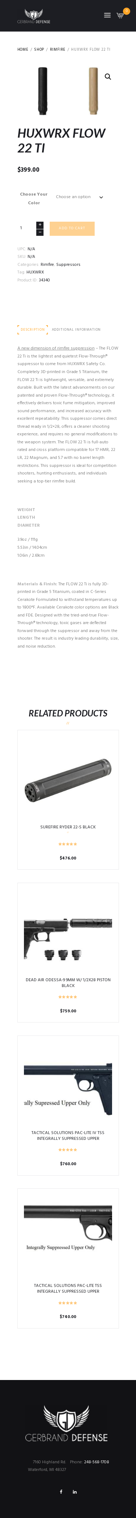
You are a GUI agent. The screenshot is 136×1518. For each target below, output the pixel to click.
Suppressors (68, 264)
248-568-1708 (96, 1462)
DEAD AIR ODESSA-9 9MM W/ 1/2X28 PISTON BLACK (68, 983)
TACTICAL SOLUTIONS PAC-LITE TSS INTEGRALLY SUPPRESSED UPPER (68, 1288)
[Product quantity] (30, 228)
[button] (108, 76)
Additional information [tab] (76, 330)
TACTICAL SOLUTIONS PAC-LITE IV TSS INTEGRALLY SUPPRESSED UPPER (68, 1135)
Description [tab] (33, 330)
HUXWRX (35, 272)
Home (23, 50)
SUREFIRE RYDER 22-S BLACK (68, 827)
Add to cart (72, 228)
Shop (39, 50)
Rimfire (58, 50)
